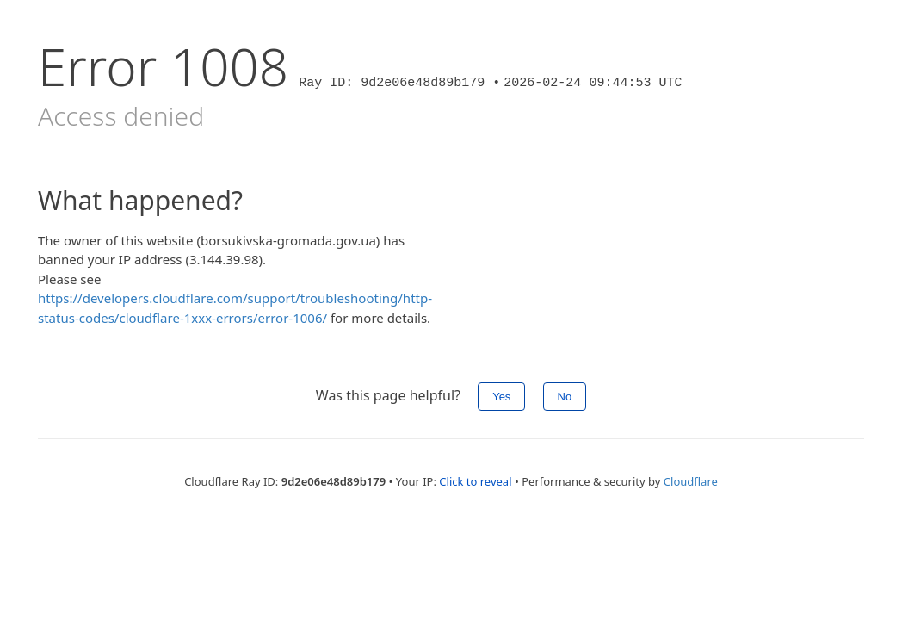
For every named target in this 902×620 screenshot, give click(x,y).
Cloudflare (691, 481)
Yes (501, 396)
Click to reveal (475, 481)
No (565, 396)
